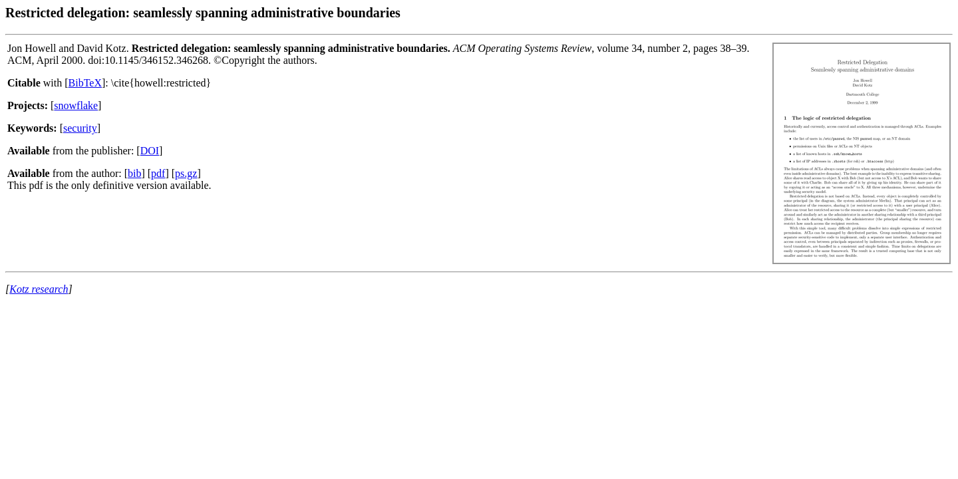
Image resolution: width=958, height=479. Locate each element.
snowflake (76, 105)
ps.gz (186, 173)
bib (134, 173)
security (80, 128)
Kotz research (38, 289)
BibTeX (85, 82)
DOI (149, 150)
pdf (158, 173)
